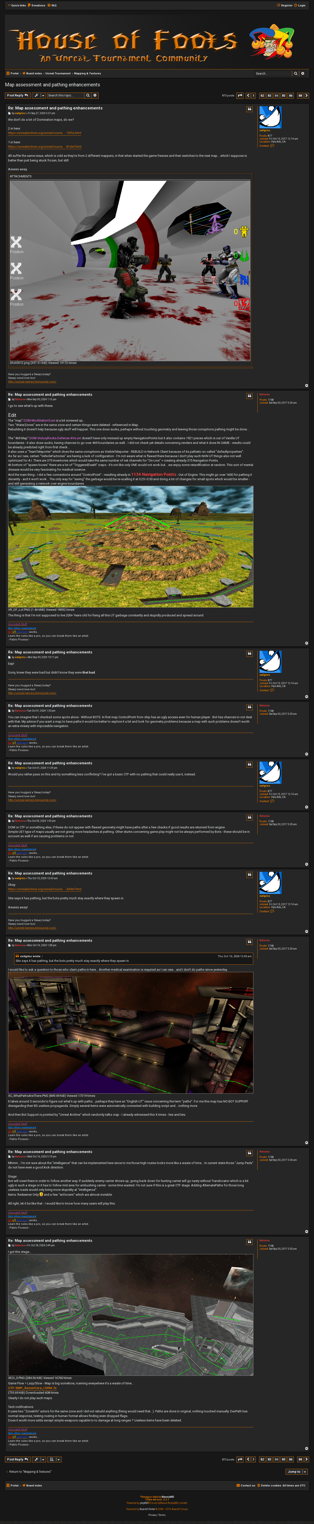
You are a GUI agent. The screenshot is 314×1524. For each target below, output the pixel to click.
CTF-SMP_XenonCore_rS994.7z (32, 1388)
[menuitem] (36, 6)
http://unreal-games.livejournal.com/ (32, 381)
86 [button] (290, 95)
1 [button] (253, 95)
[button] (240, 96)
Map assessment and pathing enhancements (52, 85)
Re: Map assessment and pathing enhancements (55, 108)
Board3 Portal (147, 1509)
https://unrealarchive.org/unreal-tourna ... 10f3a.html (44, 133)
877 (270, 135)
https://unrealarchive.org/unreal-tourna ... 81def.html (44, 146)
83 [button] (269, 95)
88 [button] (300, 95)
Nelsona (265, 394)
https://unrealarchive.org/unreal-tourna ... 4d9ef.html (44, 889)
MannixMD (168, 1497)
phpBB (144, 1503)
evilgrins (265, 130)
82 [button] (262, 95)
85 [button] (283, 95)
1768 (271, 399)
